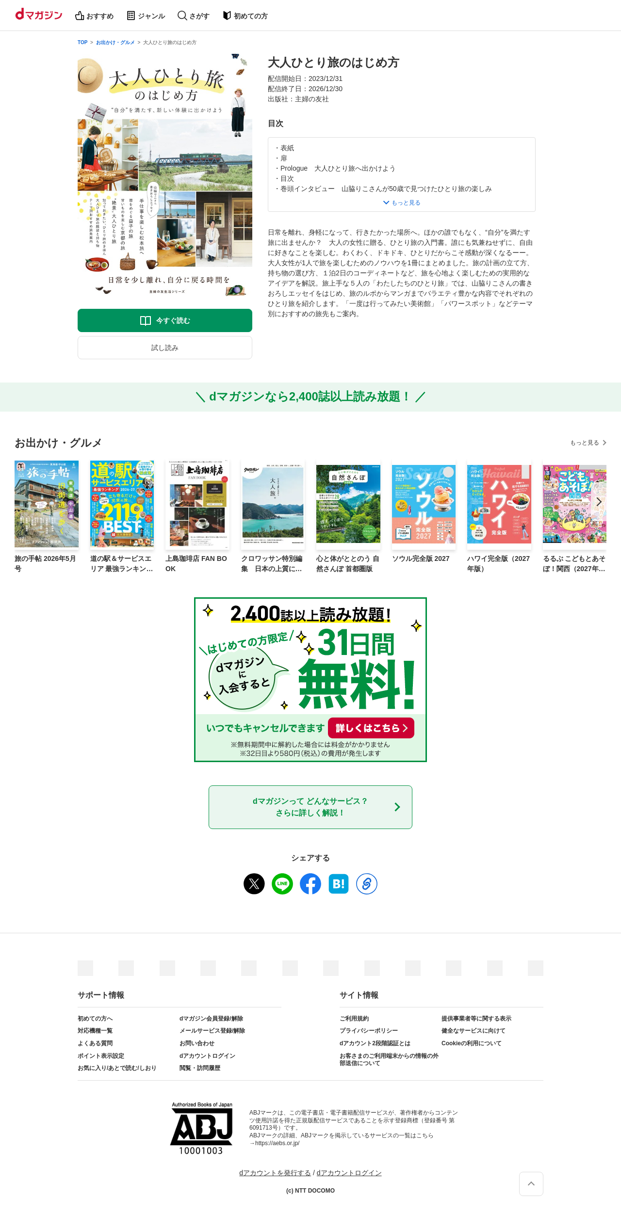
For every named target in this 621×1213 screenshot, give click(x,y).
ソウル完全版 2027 (421, 558)
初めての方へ (95, 1018)
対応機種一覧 (95, 1030)
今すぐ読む (173, 320)
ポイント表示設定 (101, 1056)
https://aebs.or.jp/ (277, 1143)
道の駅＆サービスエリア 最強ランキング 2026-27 (121, 564)
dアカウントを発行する (275, 1173)
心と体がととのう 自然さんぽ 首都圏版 (347, 564)
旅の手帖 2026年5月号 (45, 564)
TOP (82, 42)
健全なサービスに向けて (473, 1030)
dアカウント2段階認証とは (375, 1043)
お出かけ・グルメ (115, 42)
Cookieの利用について (471, 1043)
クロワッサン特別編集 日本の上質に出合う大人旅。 (271, 564)
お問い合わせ (197, 1043)
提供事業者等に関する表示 (476, 1018)
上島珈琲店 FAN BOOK (196, 564)
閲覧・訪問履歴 (200, 1068)
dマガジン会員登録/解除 (211, 1018)
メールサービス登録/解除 (212, 1030)
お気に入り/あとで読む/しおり (117, 1068)
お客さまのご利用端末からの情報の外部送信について (389, 1060)
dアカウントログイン (207, 1056)
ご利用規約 (354, 1018)
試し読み (165, 347)
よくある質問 (95, 1043)
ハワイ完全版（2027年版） (498, 564)
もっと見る (584, 442)
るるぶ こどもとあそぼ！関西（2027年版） (574, 564)
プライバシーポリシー (369, 1030)
